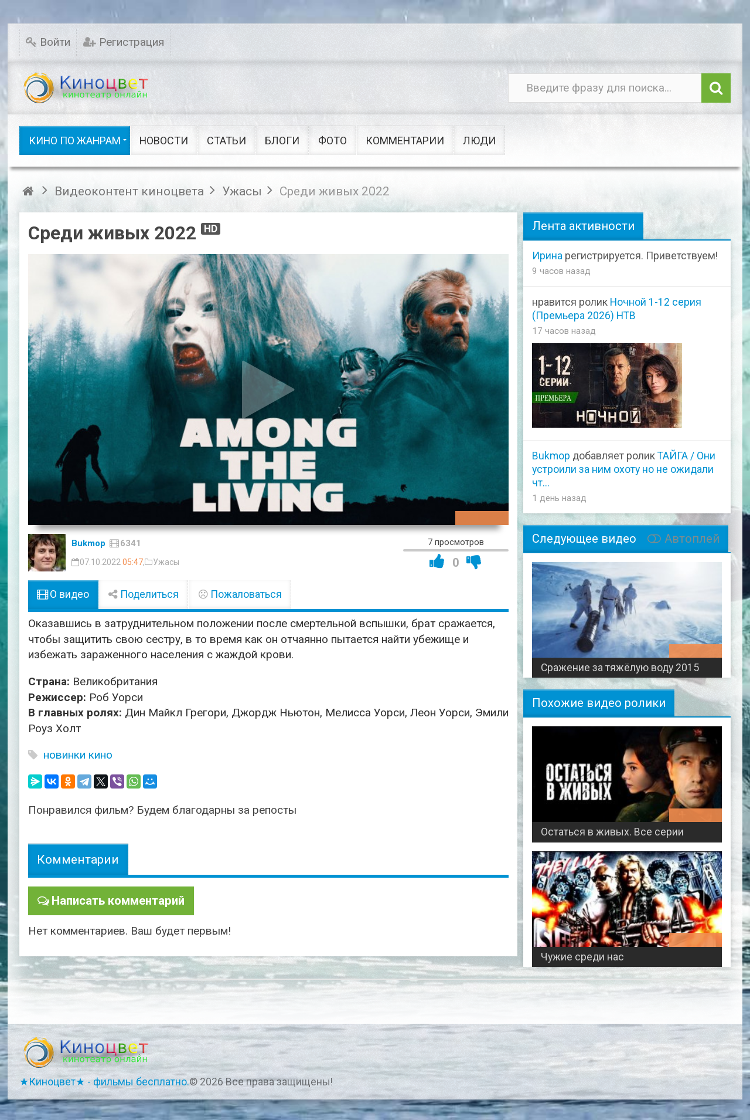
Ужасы (166, 562)
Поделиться (143, 594)
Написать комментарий (115, 899)
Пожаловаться (239, 594)
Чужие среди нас (582, 957)
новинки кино (77, 755)
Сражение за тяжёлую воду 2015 (620, 668)
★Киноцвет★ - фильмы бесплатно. (104, 1082)
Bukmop (88, 543)
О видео (63, 594)
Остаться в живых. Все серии (612, 832)
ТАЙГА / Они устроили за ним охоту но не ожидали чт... (623, 469)
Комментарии (78, 859)
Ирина (547, 256)
